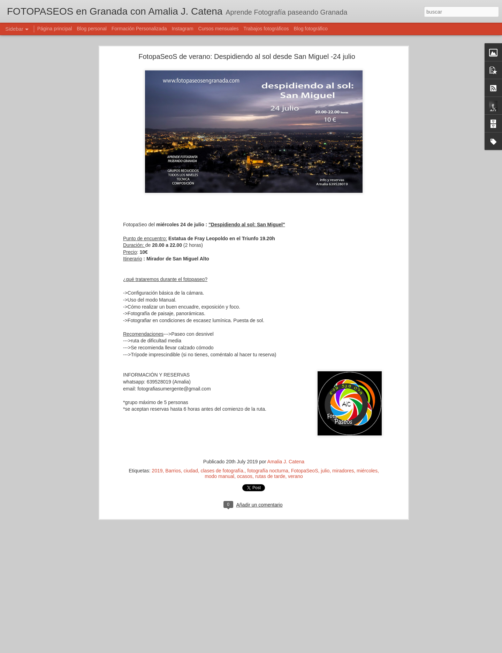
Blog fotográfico (310, 28)
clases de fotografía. (222, 470)
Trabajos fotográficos (266, 28)
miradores (343, 470)
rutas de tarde (270, 476)
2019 (157, 470)
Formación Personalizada (139, 28)
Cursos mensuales (218, 28)
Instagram (182, 28)
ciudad (190, 470)
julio (325, 470)
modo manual (219, 476)
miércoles (367, 470)
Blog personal (92, 28)
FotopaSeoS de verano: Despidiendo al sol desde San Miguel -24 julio (246, 56)
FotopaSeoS (304, 470)
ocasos (244, 476)
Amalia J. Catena (286, 461)
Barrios (173, 470)
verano (295, 476)
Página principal (54, 28)
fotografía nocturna (267, 470)
